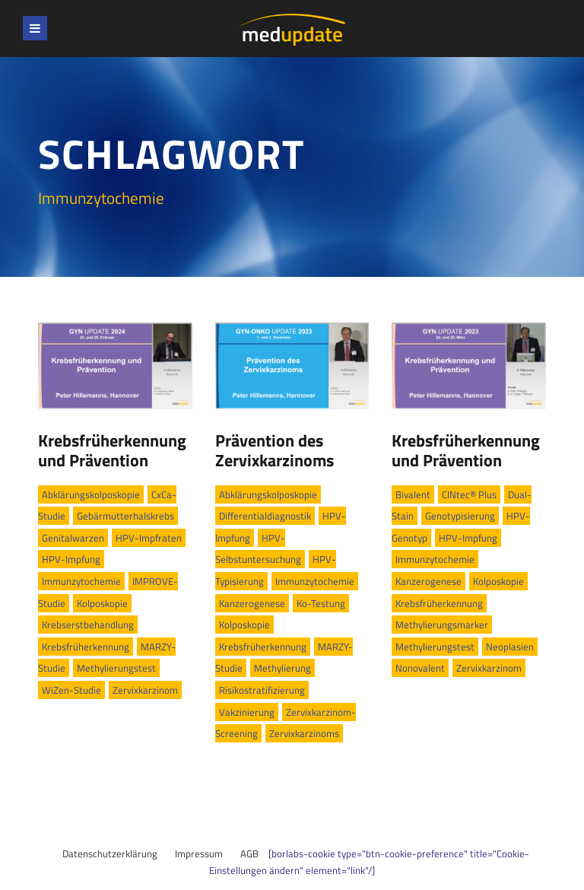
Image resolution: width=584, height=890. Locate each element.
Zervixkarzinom (145, 690)
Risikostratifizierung (262, 690)
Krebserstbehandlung (88, 624)
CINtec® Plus (469, 494)
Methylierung (282, 667)
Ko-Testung (321, 603)
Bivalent (412, 494)
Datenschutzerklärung (109, 853)
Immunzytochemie (81, 581)
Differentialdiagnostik (265, 515)
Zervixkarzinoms (304, 733)
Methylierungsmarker (441, 624)
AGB (249, 853)
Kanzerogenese (252, 603)
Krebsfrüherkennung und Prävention (112, 450)
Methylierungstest (116, 667)
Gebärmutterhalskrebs (125, 515)
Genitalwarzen (73, 537)
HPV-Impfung (71, 559)
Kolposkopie (102, 603)
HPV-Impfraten (149, 537)
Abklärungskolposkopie (91, 494)
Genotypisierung (460, 515)
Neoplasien (510, 646)
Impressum (199, 853)
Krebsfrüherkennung (85, 646)
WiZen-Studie (71, 690)
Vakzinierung (247, 712)
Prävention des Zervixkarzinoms (274, 450)
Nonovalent (420, 667)
